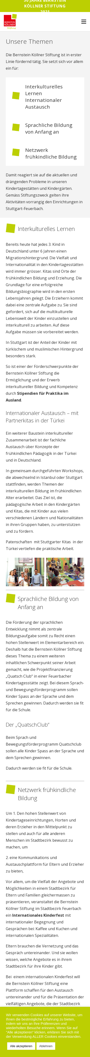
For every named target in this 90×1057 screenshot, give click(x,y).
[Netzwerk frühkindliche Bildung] (18, 153)
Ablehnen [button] (46, 1046)
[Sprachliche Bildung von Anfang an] (18, 128)
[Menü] (83, 22)
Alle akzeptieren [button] (21, 1046)
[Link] (10, 21)
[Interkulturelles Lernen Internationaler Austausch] (18, 96)
